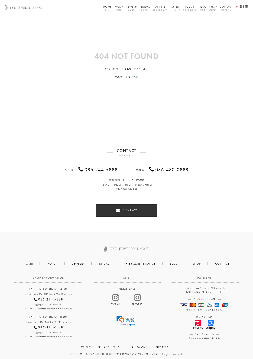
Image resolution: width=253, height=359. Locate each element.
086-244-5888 (101, 170)
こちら (134, 77)
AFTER (175, 8)
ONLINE (160, 8)
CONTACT (226, 8)
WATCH (119, 8)
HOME (107, 8)
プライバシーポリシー (110, 345)
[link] (126, 318)
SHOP (213, 8)
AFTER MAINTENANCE (140, 262)
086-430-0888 (172, 170)
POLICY (190, 8)
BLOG (203, 8)
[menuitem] (241, 4)
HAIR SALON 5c (139, 345)
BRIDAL (145, 8)
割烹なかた (162, 345)
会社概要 (86, 345)
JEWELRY (132, 8)
